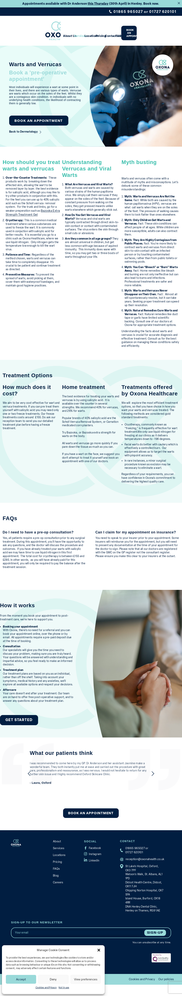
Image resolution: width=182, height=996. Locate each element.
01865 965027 (131, 11)
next (160, 784)
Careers (57, 890)
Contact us (129, 33)
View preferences (85, 979)
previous (22, 784)
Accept (21, 979)
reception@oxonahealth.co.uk (144, 869)
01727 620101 (164, 11)
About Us (57, 33)
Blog (55, 883)
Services (76, 33)
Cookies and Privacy (46, 987)
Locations (94, 33)
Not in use (64, 987)
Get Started (17, 731)
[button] (99, 950)
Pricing (111, 33)
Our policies (166, 990)
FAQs (143, 33)
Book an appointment (162, 32)
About (57, 851)
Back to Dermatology (22, 127)
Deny (53, 979)
